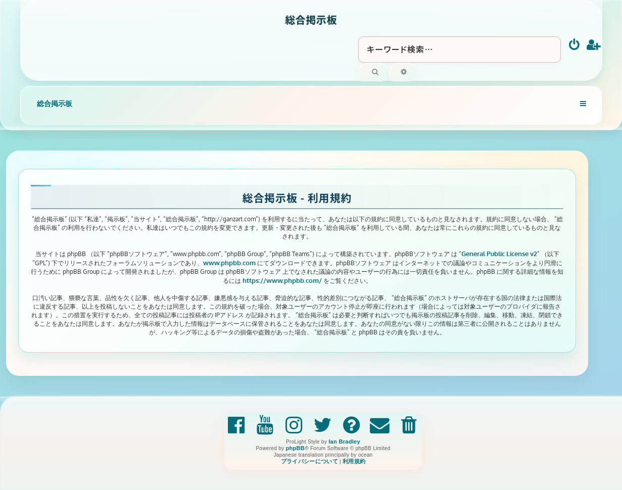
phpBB (295, 448)
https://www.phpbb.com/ (282, 280)
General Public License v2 (499, 253)
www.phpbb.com (229, 262)
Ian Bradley (344, 441)
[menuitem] (575, 45)
